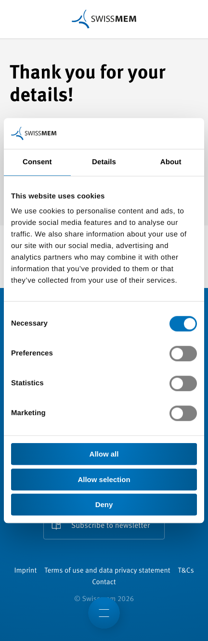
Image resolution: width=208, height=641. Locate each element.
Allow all (104, 454)
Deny (104, 504)
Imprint (25, 571)
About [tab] (171, 162)
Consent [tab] (37, 162)
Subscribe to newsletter (110, 526)
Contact (104, 582)
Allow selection (104, 479)
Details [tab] (104, 162)
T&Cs (186, 571)
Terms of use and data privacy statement (107, 571)
